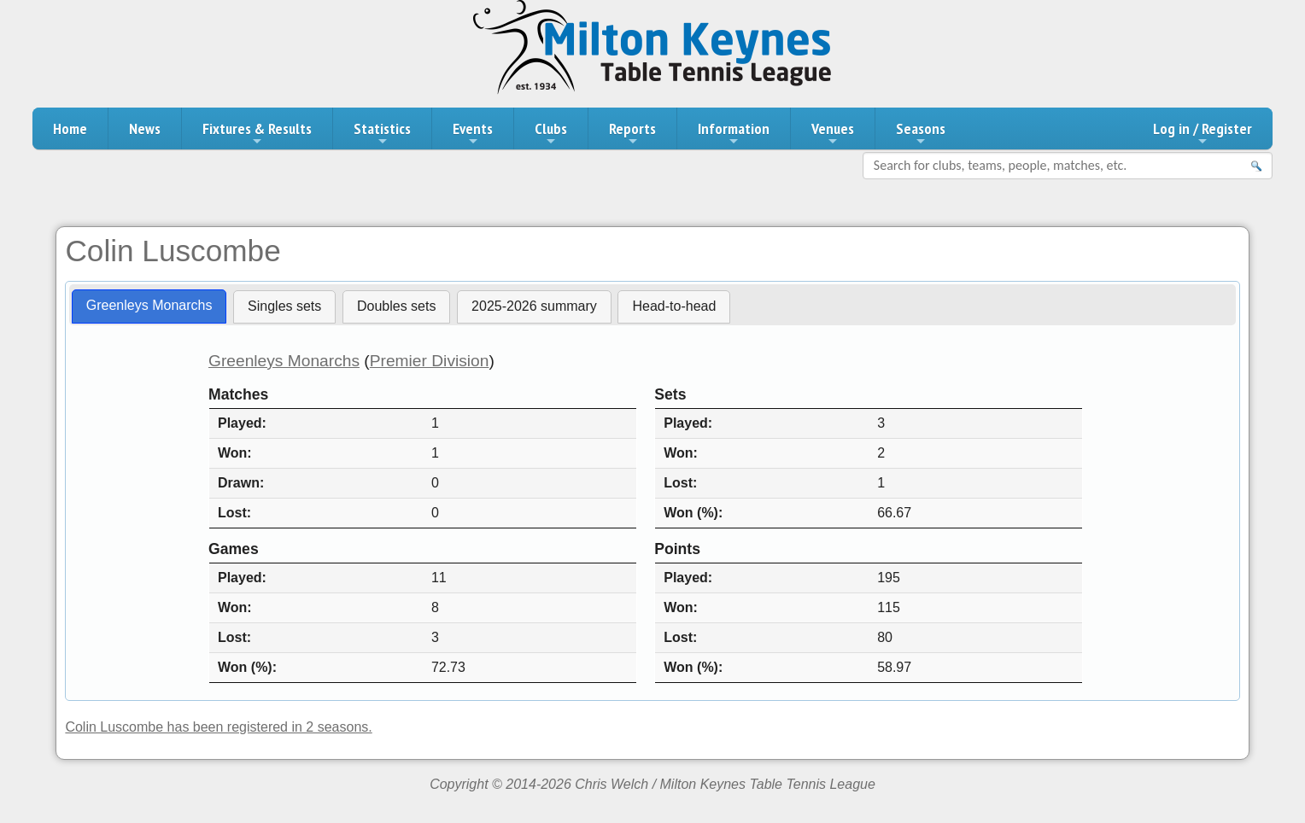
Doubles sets (396, 306)
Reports (632, 133)
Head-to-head (674, 306)
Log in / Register (1202, 133)
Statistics (382, 133)
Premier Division (429, 361)
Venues (832, 133)
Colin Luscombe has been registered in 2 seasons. (218, 727)
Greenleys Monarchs (149, 305)
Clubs (551, 133)
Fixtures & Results (257, 133)
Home (70, 128)
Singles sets (284, 306)
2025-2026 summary (534, 306)
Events (473, 133)
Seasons (920, 133)
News (145, 128)
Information (734, 133)
